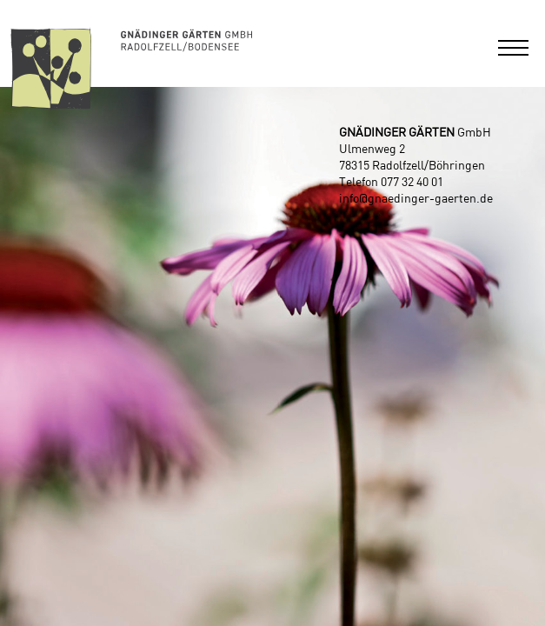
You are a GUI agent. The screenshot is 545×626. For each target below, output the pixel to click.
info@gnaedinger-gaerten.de (416, 199)
